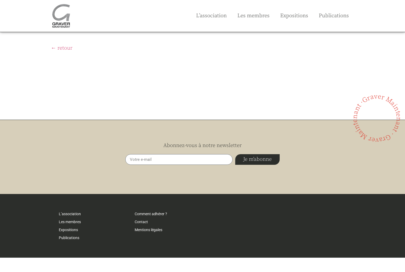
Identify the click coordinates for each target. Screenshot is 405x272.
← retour (61, 62)
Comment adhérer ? (151, 228)
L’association (211, 15)
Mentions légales (148, 244)
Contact (141, 236)
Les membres (253, 15)
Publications (334, 15)
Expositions (294, 15)
